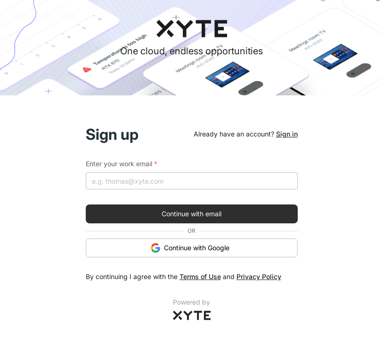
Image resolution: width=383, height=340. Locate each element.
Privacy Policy (258, 276)
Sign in (287, 134)
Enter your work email (121, 164)
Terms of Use (200, 276)
